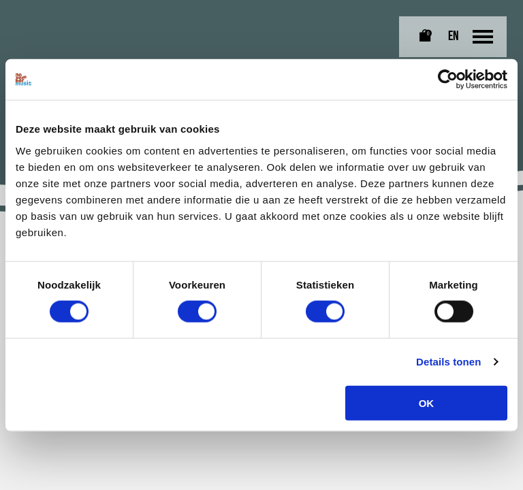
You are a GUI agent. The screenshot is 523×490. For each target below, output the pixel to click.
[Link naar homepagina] (43, 21)
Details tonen (448, 362)
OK (426, 402)
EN (453, 37)
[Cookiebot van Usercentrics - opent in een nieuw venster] (447, 79)
